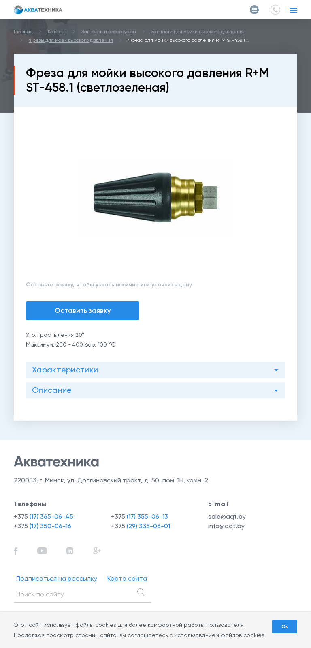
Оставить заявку (83, 310)
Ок (284, 626)
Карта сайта (127, 578)
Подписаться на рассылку (56, 578)
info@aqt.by (226, 526)
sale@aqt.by (227, 516)
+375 (43, 516)
